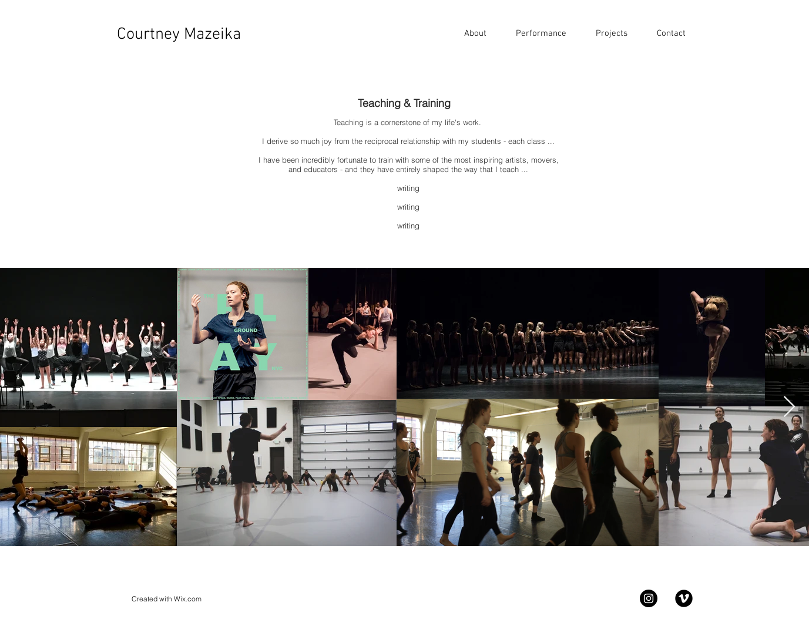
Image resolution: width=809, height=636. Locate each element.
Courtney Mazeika (179, 35)
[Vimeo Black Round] (684, 598)
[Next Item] (789, 407)
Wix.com (188, 598)
